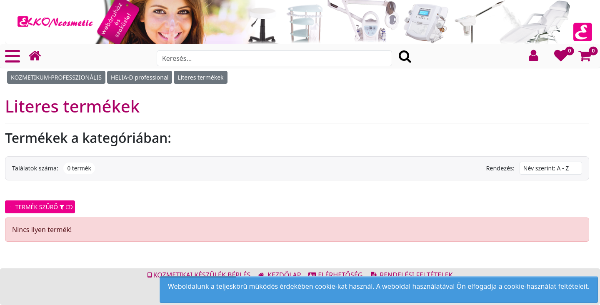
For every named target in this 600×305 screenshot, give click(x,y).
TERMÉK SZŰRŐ (40, 207)
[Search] (274, 58)
